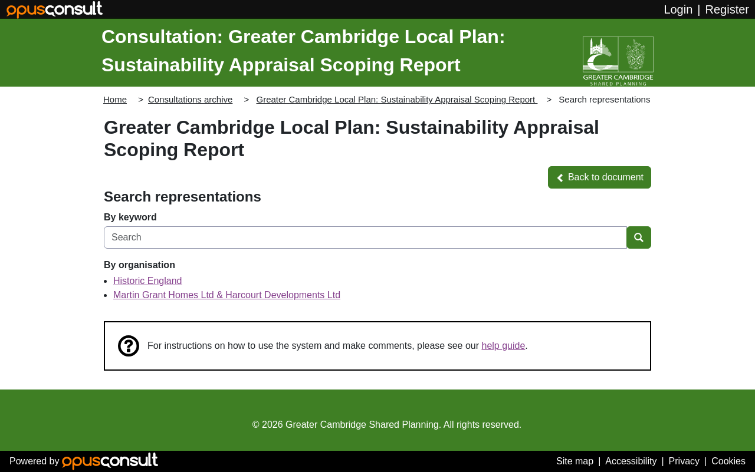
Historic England (147, 281)
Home (115, 99)
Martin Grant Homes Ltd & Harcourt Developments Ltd (226, 295)
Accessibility (630, 461)
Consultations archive (190, 99)
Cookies (728, 461)
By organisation (139, 265)
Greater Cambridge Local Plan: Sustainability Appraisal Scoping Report (396, 99)
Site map (574, 461)
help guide (504, 346)
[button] (599, 177)
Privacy (684, 461)
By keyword (130, 217)
